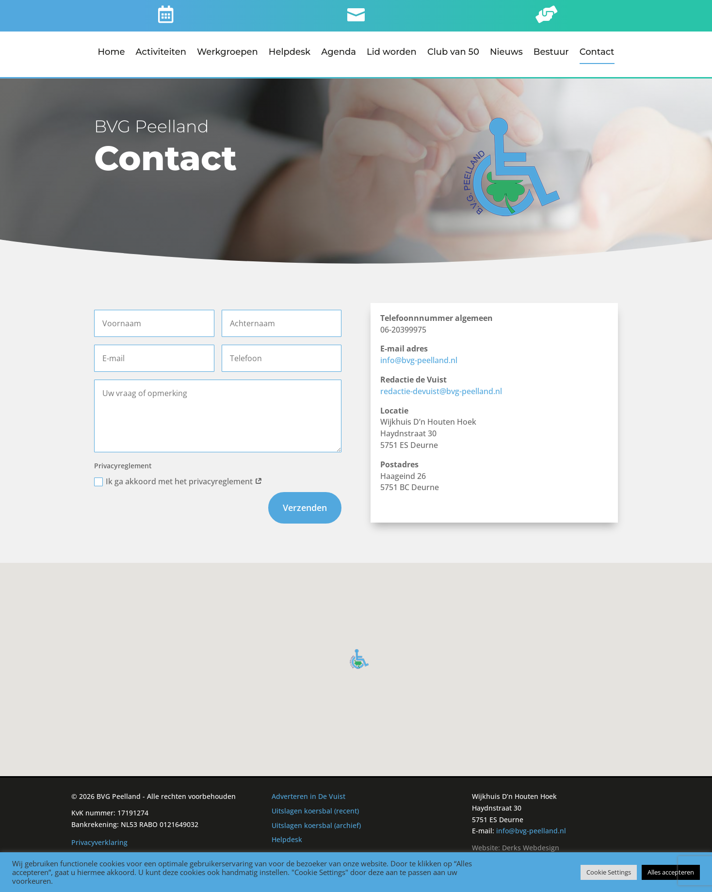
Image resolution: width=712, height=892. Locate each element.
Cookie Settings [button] (608, 872)
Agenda (338, 52)
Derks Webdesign (530, 846)
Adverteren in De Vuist (308, 794)
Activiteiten (161, 52)
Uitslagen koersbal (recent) (315, 809)
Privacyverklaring (99, 840)
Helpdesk (289, 52)
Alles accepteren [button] (670, 872)
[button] (359, 657)
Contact (597, 52)
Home (111, 52)
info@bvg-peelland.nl (418, 358)
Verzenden (305, 506)
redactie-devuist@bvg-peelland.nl (441, 389)
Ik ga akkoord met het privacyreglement (178, 480)
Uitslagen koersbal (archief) (316, 823)
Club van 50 (453, 52)
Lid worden (392, 52)
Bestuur (551, 52)
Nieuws (506, 52)
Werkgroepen (227, 52)
